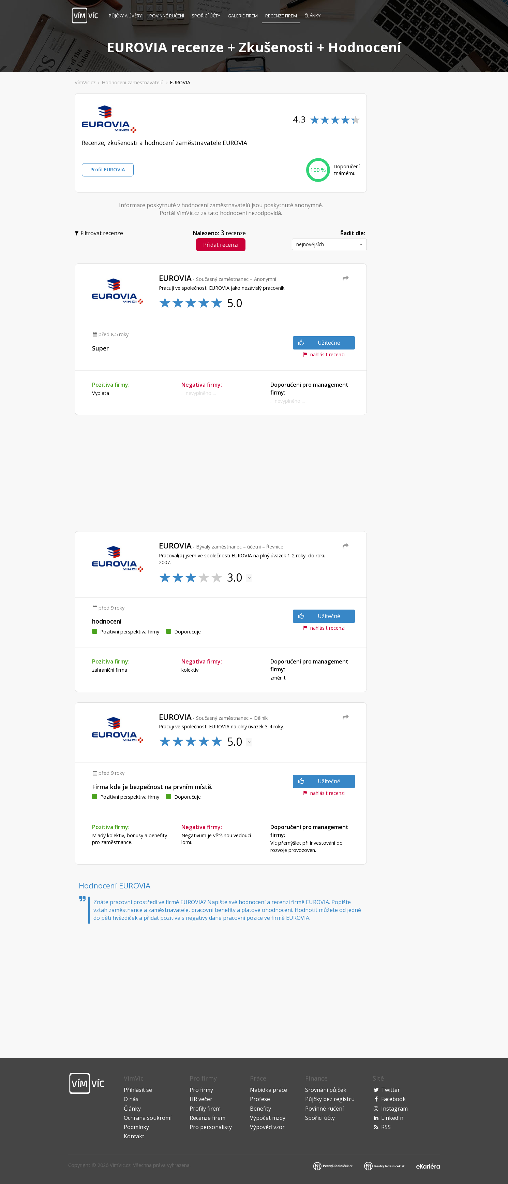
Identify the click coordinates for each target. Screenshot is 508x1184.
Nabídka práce (268, 1090)
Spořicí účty (206, 16)
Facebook (393, 1099)
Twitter (390, 1090)
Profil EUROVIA (107, 169)
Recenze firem (281, 16)
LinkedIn (392, 1118)
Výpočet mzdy (267, 1118)
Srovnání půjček (325, 1090)
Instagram (394, 1108)
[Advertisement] (37, 196)
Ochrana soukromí (147, 1118)
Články (312, 16)
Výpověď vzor (267, 1127)
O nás (131, 1099)
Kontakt (134, 1136)
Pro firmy (201, 1090)
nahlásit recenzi (324, 354)
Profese (260, 1099)
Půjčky (125, 16)
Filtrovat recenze (100, 232)
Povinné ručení (166, 16)
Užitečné (319, 342)
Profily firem (205, 1108)
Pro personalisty (211, 1127)
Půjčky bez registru (330, 1099)
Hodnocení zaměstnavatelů (133, 82)
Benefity (260, 1108)
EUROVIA (180, 82)
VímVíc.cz (85, 82)
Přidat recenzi (220, 244)
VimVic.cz (120, 1165)
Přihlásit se (138, 1090)
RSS (386, 1127)
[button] (329, 244)
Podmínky (136, 1127)
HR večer (201, 1099)
